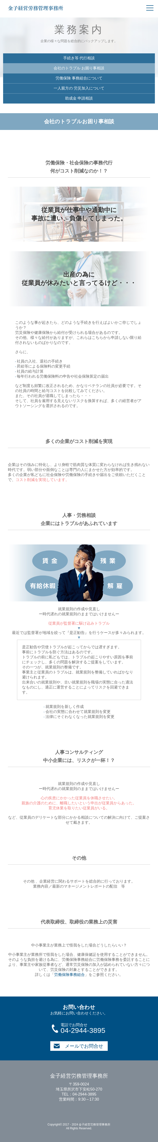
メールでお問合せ (78, 1046)
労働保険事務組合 (69, 975)
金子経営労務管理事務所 (35, 8)
